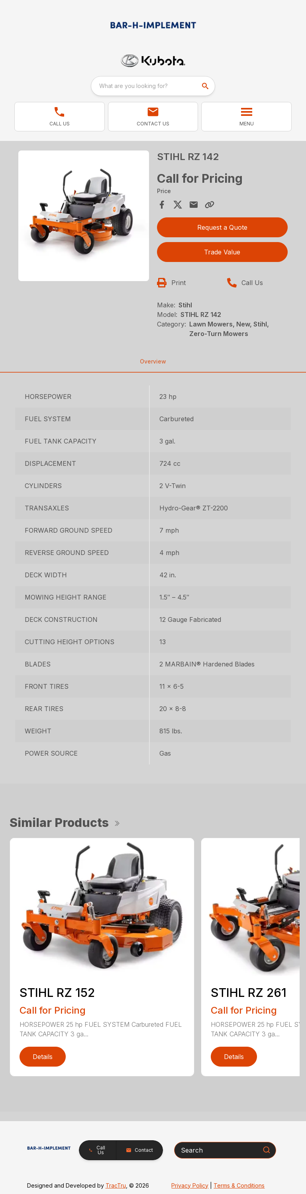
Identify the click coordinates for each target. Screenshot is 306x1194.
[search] (206, 86)
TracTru (116, 1185)
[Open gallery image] (83, 215)
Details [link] (43, 1057)
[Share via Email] (193, 204)
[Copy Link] (209, 204)
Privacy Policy (189, 1185)
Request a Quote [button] (222, 227)
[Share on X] (177, 204)
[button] (59, 116)
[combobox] (153, 86)
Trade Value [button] (222, 252)
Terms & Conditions (239, 1185)
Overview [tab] (153, 361)
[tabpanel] (83, 216)
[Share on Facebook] (162, 204)
